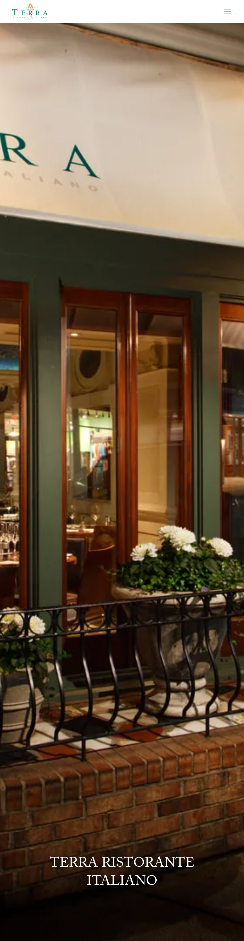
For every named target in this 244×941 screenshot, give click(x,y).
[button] (226, 11)
